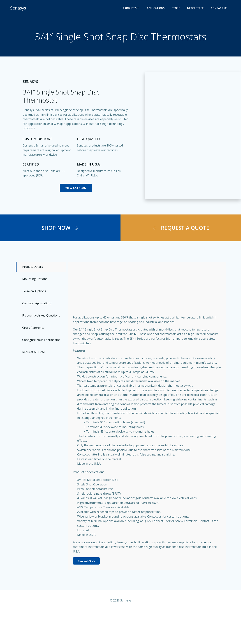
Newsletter (195, 8)
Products (131, 8)
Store (176, 8)
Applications (156, 8)
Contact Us (219, 8)
